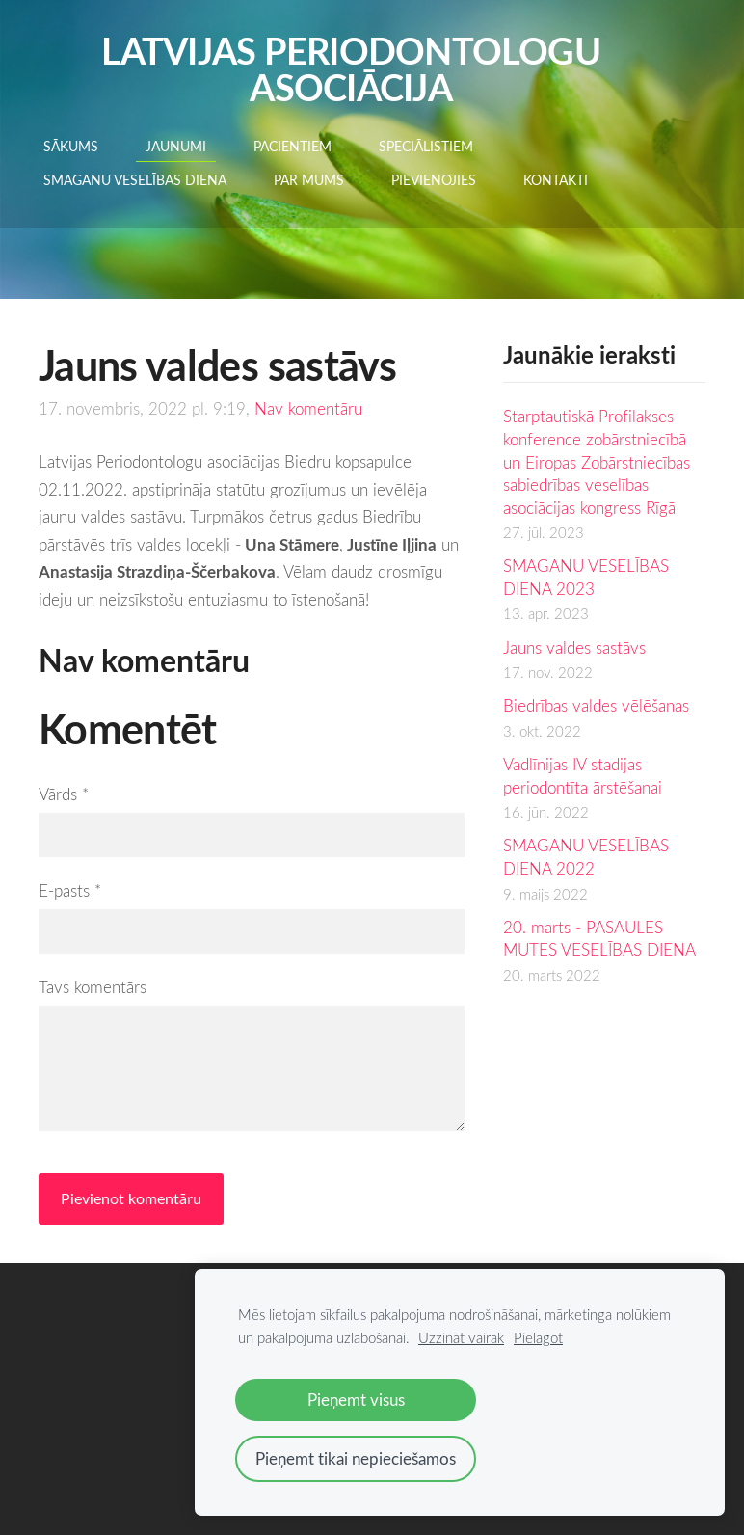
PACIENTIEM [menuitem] (292, 146)
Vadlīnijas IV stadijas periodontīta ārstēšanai (582, 775)
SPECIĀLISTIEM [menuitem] (426, 146)
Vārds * (64, 794)
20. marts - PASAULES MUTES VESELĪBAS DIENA (599, 938)
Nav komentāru (308, 408)
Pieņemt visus (356, 1399)
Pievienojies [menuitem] (433, 180)
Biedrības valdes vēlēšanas (596, 705)
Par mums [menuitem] (309, 180)
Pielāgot (538, 1337)
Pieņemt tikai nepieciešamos (355, 1458)
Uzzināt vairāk (461, 1337)
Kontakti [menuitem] (555, 180)
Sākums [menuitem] (70, 146)
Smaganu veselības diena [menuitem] (134, 180)
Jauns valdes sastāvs (574, 647)
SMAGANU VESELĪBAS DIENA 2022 (586, 856)
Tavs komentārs (92, 987)
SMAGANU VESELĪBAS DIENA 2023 (586, 577)
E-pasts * (70, 890)
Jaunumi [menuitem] (176, 146)
